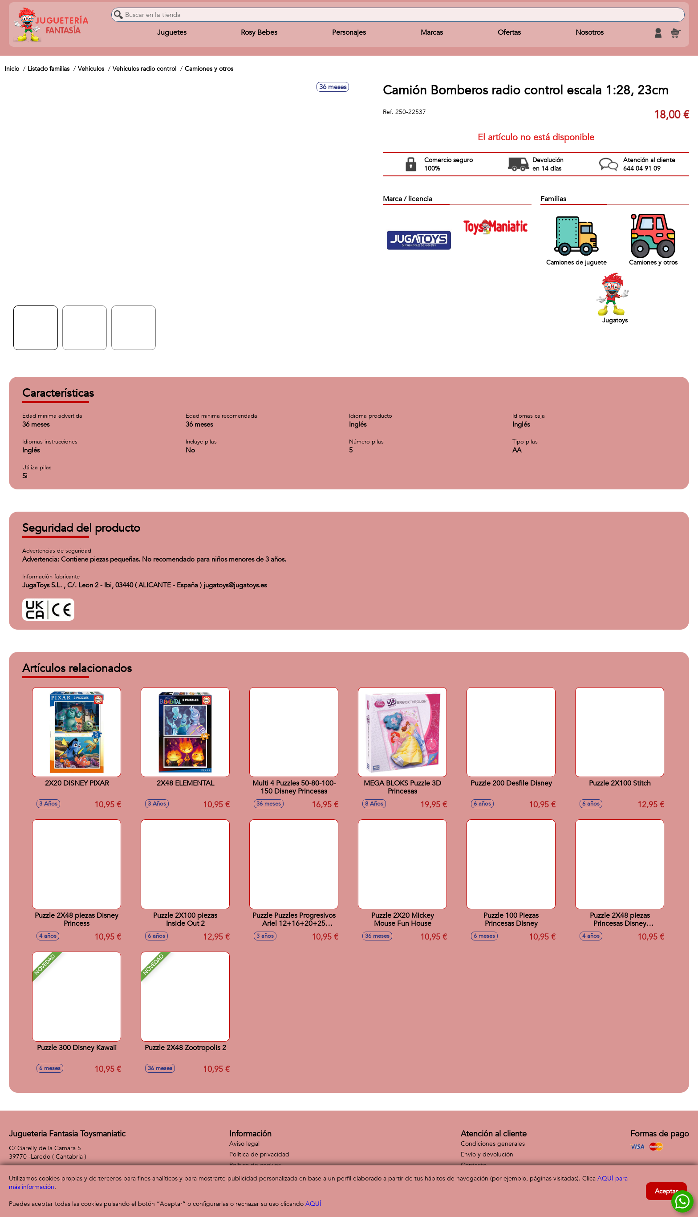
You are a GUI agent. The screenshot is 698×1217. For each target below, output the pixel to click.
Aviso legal (244, 1144)
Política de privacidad (259, 1154)
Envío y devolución (487, 1154)
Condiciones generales (493, 1144)
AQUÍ (313, 1204)
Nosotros (589, 33)
